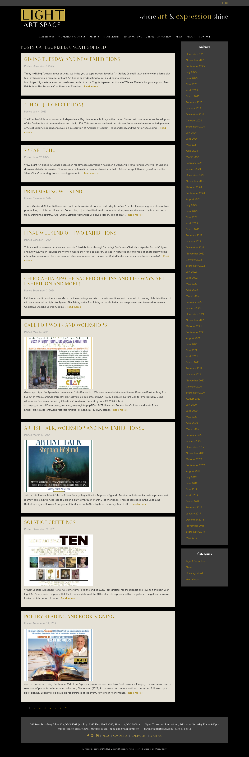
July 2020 (191, 404)
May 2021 (191, 350)
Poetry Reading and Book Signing (69, 617)
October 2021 (194, 326)
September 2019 (195, 465)
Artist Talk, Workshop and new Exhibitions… (84, 428)
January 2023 (193, 241)
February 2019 (194, 507)
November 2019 (195, 453)
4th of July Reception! (53, 105)
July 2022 (191, 271)
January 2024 (193, 169)
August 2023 (193, 199)
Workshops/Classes (72, 36)
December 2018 (195, 519)
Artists (94, 36)
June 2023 (191, 211)
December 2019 (195, 447)
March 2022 (192, 295)
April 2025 (192, 90)
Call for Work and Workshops (65, 325)
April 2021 (192, 356)
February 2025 (194, 102)
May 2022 (191, 283)
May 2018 (191, 537)
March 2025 (192, 96)
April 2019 (192, 495)
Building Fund (132, 36)
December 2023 (195, 175)
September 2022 (195, 265)
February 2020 (194, 435)
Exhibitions (46, 36)
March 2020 (192, 428)
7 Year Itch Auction (159, 36)
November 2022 (195, 253)
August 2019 (193, 471)
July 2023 (191, 205)
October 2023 (194, 187)
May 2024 (191, 144)
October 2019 (194, 459)
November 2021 (195, 320)
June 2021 (191, 344)
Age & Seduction (195, 561)
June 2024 (191, 138)
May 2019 (191, 489)
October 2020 (194, 386)
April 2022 (192, 289)
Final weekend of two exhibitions (70, 233)
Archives (156, 735)
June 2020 (191, 410)
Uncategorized (194, 573)
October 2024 (194, 120)
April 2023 (192, 223)
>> (65, 707)
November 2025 (195, 60)
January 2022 (193, 308)
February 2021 (194, 368)
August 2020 (193, 398)
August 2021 (193, 338)
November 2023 (195, 181)
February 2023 (194, 235)
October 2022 (194, 259)
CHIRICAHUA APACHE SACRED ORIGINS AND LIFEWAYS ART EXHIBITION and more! (94, 281)
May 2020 (191, 416)
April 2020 (192, 422)
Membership (111, 36)
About (191, 36)
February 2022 (194, 302)
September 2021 (195, 332)
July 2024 (191, 132)
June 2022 (191, 277)
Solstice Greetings (50, 522)
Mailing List (138, 735)
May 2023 (191, 217)
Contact (204, 36)
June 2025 (191, 78)
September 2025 (195, 66)
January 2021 (193, 374)
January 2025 (193, 108)
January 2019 (193, 513)
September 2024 (195, 126)
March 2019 (192, 501)
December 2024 (195, 114)
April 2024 (192, 150)
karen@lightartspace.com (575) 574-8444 (167, 728)
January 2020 (193, 441)
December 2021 (195, 314)
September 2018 (195, 531)
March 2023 (192, 229)
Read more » (91, 86)
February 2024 (194, 162)
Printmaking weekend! (54, 192)
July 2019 (191, 477)
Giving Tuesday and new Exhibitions (72, 59)
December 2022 (195, 247)
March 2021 (192, 362)
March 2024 (192, 156)
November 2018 (195, 525)
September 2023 (195, 193)
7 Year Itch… (39, 150)
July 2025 (191, 72)
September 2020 (195, 392)
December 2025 (195, 54)
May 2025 (191, 84)
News (179, 36)
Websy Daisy (161, 748)
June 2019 (191, 483)
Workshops (192, 579)
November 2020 (195, 380)
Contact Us (120, 735)
